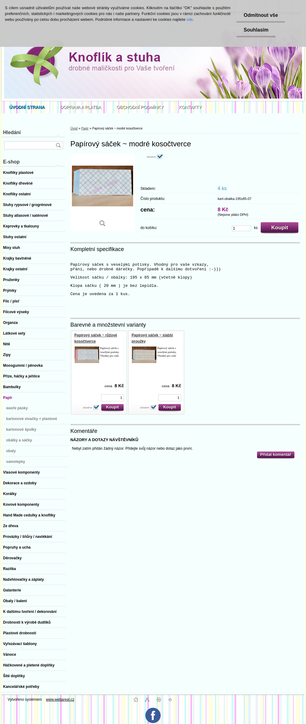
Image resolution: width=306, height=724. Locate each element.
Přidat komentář (275, 454)
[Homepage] (27, 107)
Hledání (12, 132)
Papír (84, 128)
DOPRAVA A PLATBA (80, 107)
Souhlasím (255, 29)
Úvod (73, 128)
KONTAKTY (190, 107)
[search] (58, 145)
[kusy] (241, 228)
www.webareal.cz (60, 699)
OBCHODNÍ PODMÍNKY (140, 107)
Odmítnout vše (260, 15)
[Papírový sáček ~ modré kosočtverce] (102, 192)
